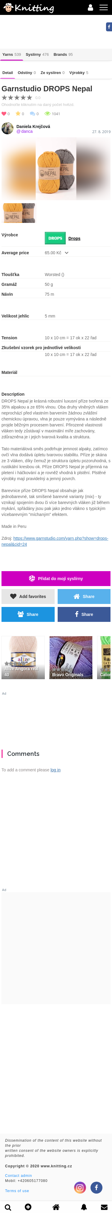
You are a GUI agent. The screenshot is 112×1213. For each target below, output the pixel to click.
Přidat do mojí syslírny (56, 578)
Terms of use (17, 1191)
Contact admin (18, 1176)
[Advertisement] (56, 718)
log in (55, 769)
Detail (7, 72)
